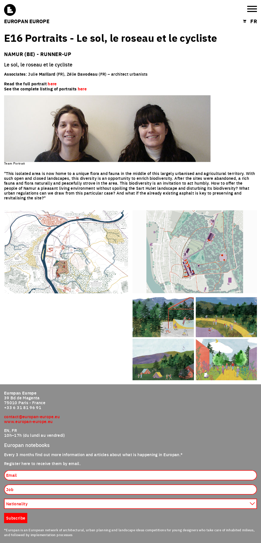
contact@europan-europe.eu (32, 416)
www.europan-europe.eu (28, 421)
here (82, 89)
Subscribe (15, 518)
